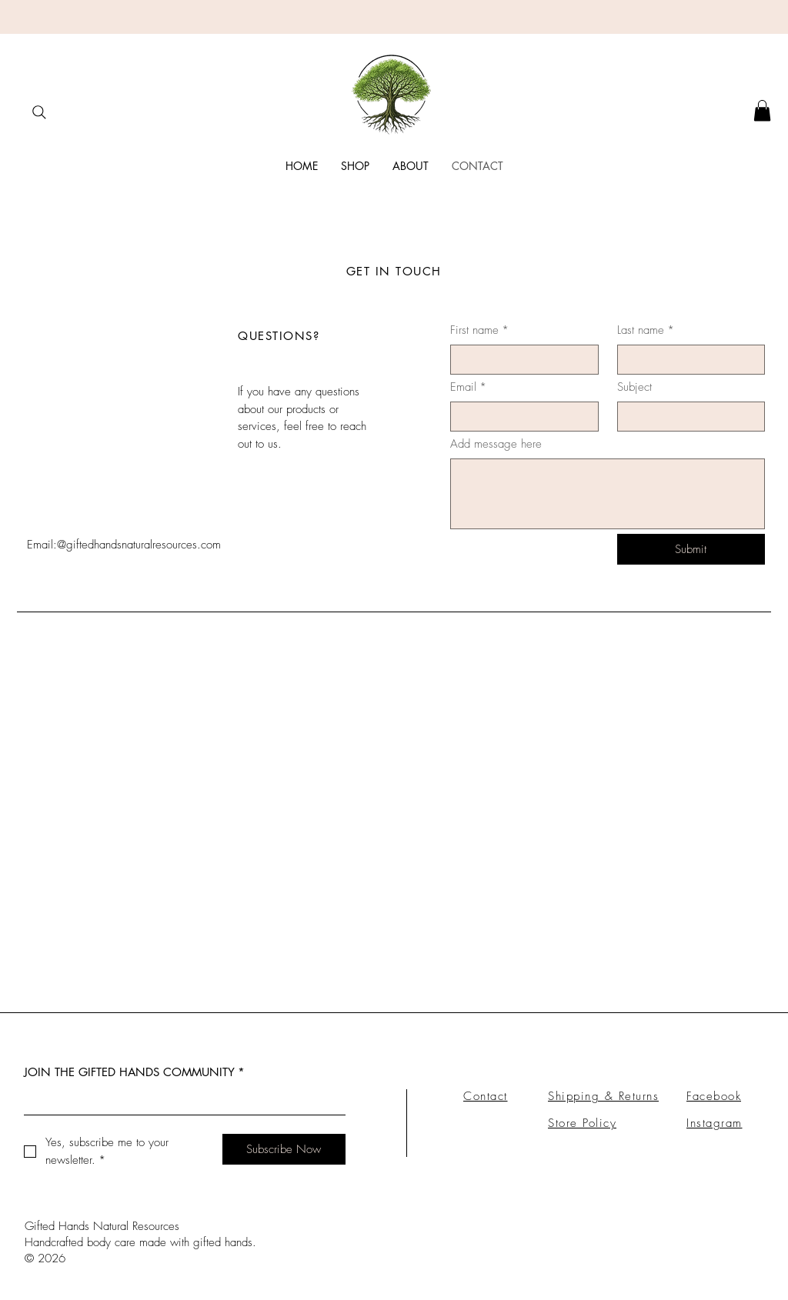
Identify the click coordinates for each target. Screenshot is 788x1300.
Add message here (496, 444)
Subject (634, 387)
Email (468, 387)
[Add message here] (607, 493)
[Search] (39, 112)
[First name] (520, 359)
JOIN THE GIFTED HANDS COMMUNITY (134, 1072)
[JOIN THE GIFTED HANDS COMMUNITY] (180, 1100)
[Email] (520, 416)
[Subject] (687, 416)
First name (479, 330)
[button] (762, 110)
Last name (645, 330)
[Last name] (687, 359)
